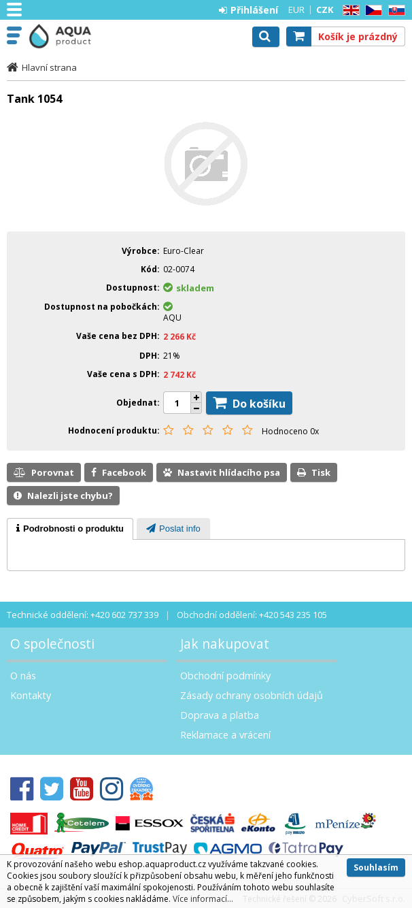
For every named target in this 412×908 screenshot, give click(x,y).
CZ (371, 10)
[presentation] (70, 529)
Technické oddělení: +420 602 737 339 (82, 615)
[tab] (70, 529)
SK (394, 10)
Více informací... (203, 899)
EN (348, 10)
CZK (324, 9)
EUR (296, 9)
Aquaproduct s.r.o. (69, 36)
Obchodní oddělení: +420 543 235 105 (252, 615)
